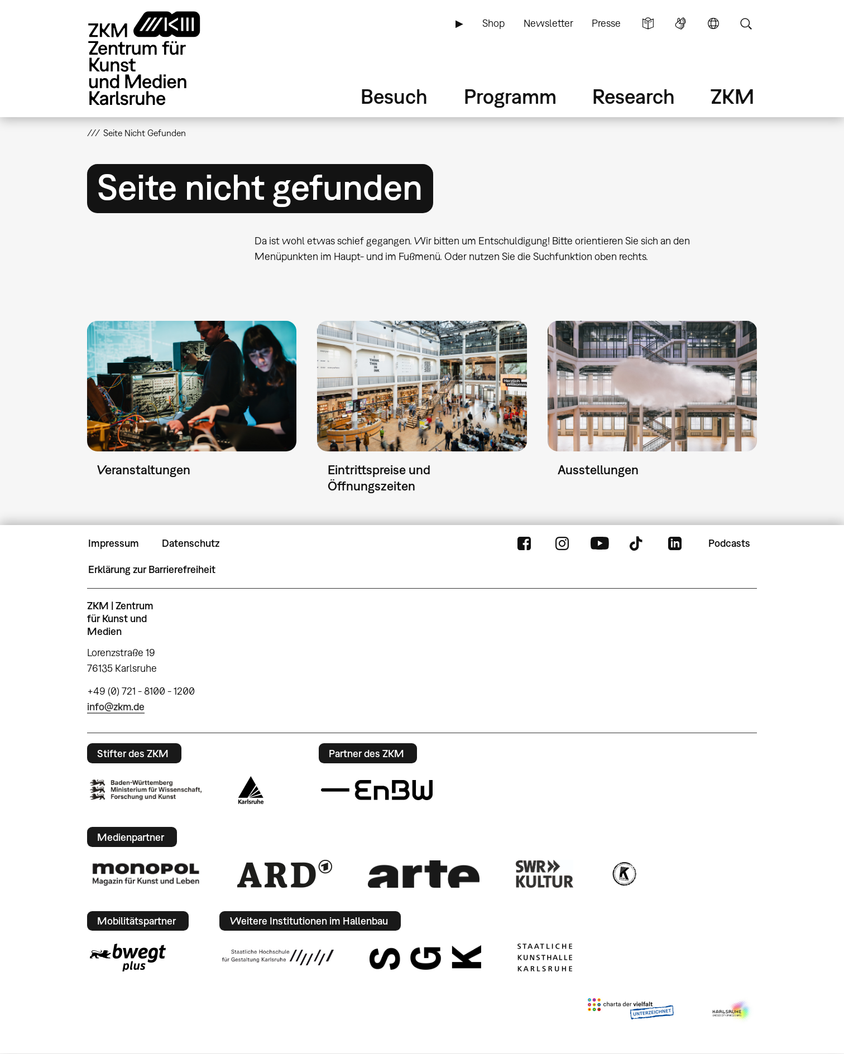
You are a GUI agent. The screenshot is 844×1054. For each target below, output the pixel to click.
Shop (493, 23)
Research (633, 96)
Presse (606, 23)
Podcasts (729, 543)
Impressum (113, 543)
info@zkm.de (116, 707)
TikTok (637, 543)
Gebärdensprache (680, 23)
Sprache (713, 23)
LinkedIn (675, 543)
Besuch (394, 96)
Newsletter (548, 23)
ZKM (732, 96)
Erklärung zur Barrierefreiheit (151, 569)
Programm (510, 96)
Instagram (562, 543)
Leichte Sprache (648, 23)
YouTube (599, 543)
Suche (746, 23)
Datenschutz (190, 543)
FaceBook (524, 543)
